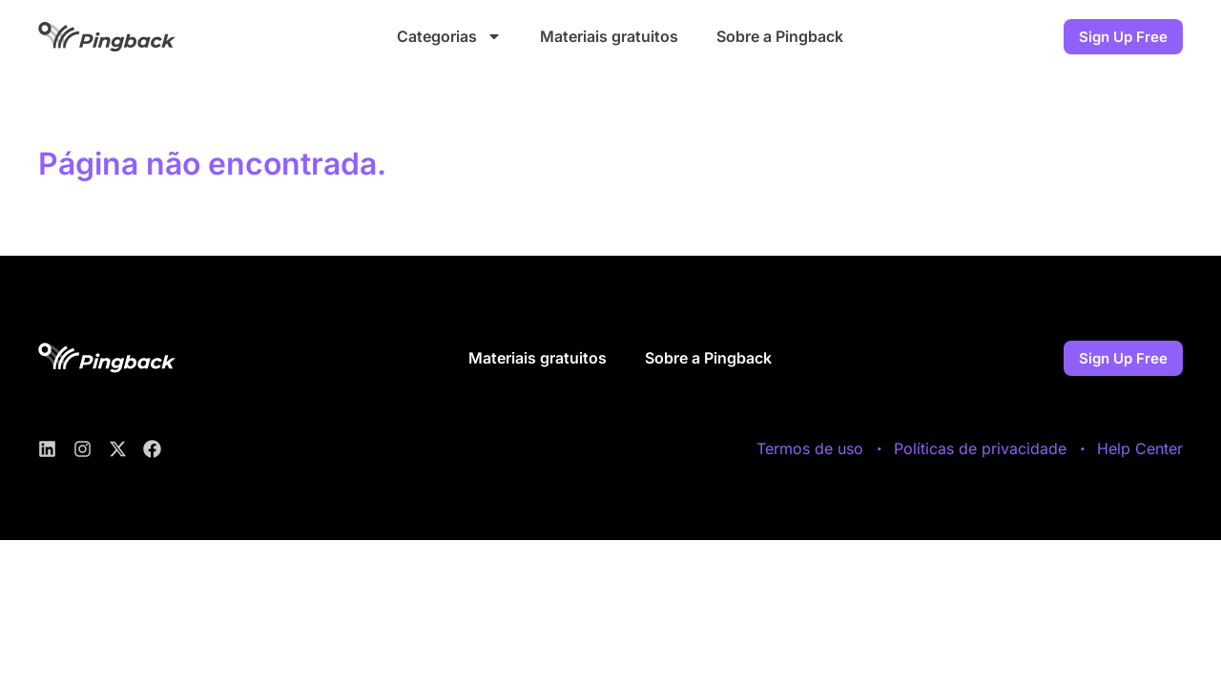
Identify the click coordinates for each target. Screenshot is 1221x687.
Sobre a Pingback (779, 36)
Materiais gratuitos (609, 36)
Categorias (449, 36)
